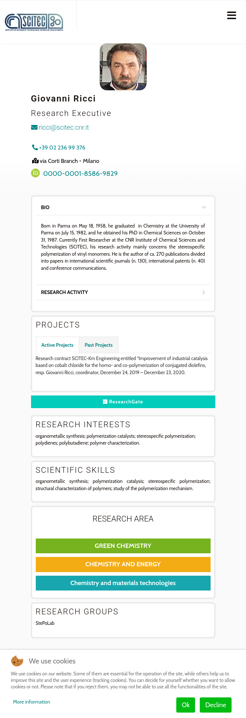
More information (31, 701)
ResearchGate (123, 401)
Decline (215, 705)
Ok (186, 705)
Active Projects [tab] (58, 345)
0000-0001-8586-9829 (80, 173)
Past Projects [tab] (98, 345)
